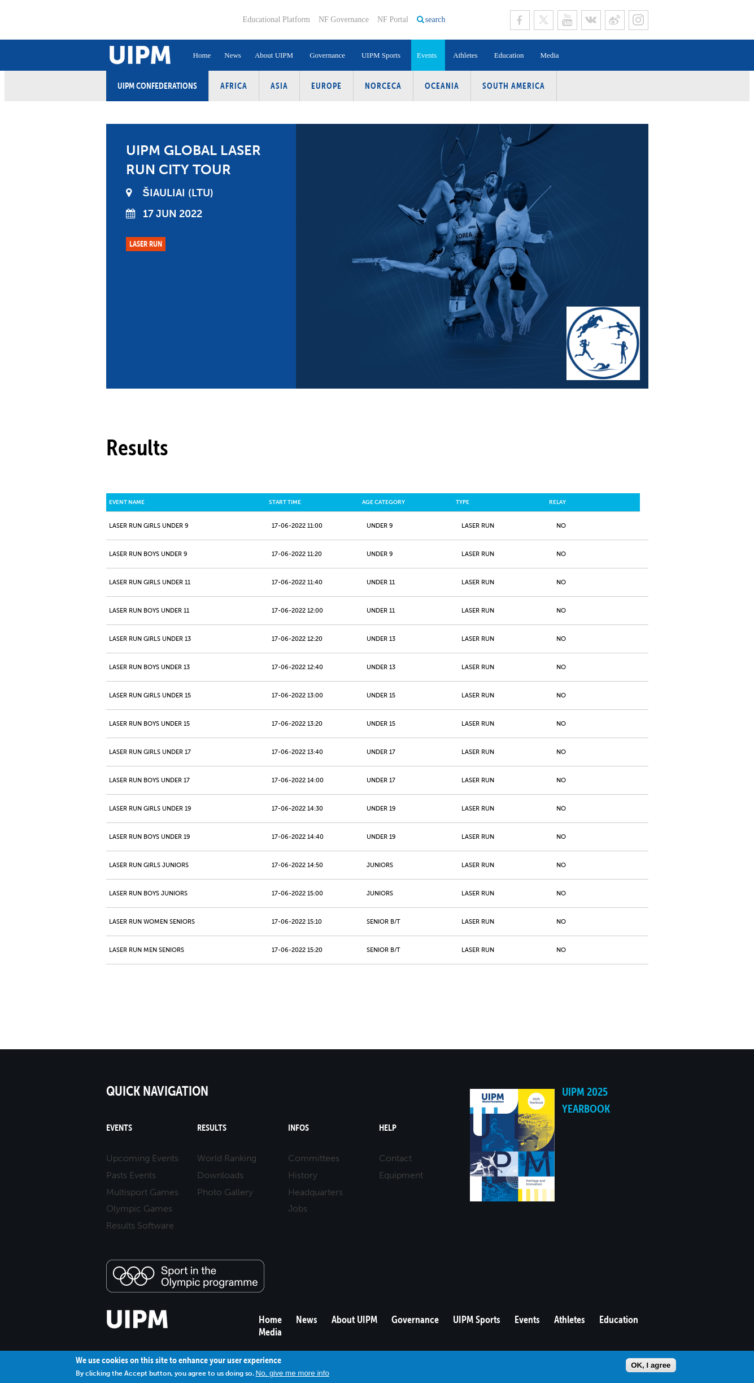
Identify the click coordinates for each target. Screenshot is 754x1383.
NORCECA (383, 85)
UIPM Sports (380, 55)
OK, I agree (650, 1365)
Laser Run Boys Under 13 (149, 667)
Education (509, 55)
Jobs (297, 1208)
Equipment (401, 1175)
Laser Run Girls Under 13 (150, 639)
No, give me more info (292, 1373)
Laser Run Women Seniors (152, 921)
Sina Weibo (615, 20)
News (232, 55)
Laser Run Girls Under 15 (150, 695)
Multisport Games (142, 1192)
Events (427, 55)
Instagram (638, 20)
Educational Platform (276, 19)
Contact (395, 1158)
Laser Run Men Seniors (146, 950)
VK (591, 20)
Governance (327, 55)
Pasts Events (131, 1175)
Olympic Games (139, 1208)
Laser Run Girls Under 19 (150, 808)
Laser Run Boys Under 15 (149, 723)
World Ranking (226, 1158)
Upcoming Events (142, 1158)
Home (202, 55)
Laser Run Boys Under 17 (149, 780)
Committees (313, 1158)
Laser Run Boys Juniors (148, 893)
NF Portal (392, 19)
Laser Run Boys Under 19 (149, 837)
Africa (233, 85)
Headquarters (315, 1192)
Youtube (567, 20)
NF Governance (344, 19)
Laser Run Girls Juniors (149, 865)
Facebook (520, 20)
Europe (326, 85)
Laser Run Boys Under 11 (149, 610)
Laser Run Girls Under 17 (150, 752)
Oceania (442, 85)
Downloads (220, 1175)
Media (549, 55)
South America (513, 85)
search (435, 19)
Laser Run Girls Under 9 (149, 525)
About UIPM (274, 55)
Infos (298, 1127)
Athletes (465, 55)
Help (387, 1127)
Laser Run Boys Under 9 (148, 554)
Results (211, 1127)
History (302, 1175)
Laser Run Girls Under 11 (149, 582)
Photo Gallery (225, 1192)
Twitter (543, 20)
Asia (279, 85)
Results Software (140, 1225)
